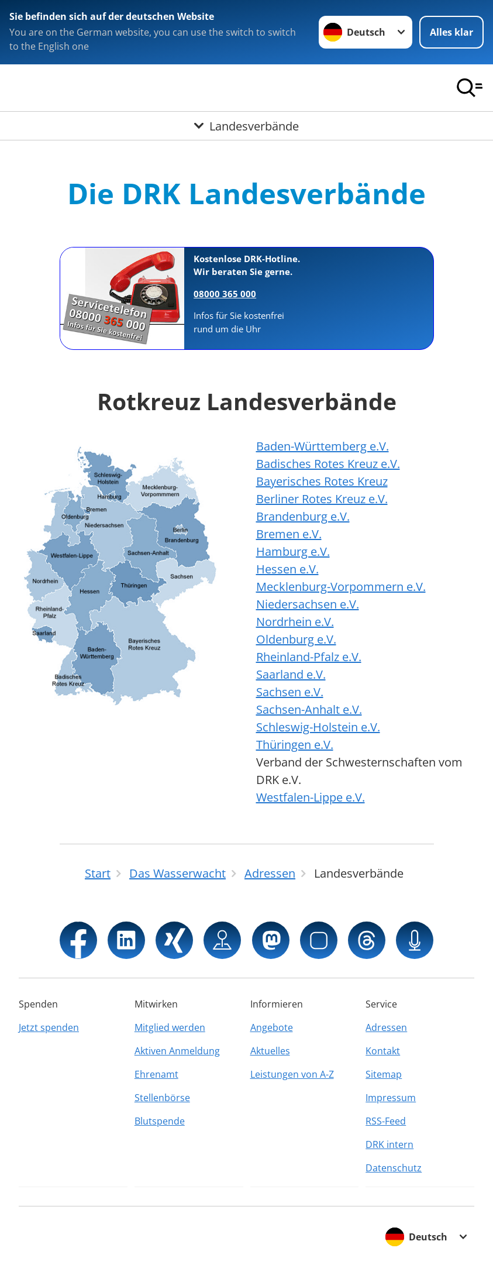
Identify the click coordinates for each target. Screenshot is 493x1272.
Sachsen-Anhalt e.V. (309, 709)
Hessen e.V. (287, 569)
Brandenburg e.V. (303, 516)
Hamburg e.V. (293, 551)
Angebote (271, 1027)
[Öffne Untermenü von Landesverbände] (246, 126)
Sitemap (384, 1074)
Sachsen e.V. (289, 692)
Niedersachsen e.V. (307, 604)
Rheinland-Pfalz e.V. (308, 657)
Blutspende (160, 1121)
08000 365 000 (225, 294)
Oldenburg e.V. (296, 639)
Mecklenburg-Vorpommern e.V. (341, 586)
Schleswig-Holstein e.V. (318, 727)
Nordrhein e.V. (295, 622)
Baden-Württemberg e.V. (322, 446)
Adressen (386, 1027)
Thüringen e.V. (294, 744)
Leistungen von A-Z (292, 1074)
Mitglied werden (170, 1027)
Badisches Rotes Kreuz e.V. (328, 464)
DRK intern (389, 1144)
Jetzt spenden (49, 1027)
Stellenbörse (162, 1097)
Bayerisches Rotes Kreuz (322, 481)
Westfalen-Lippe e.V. (310, 797)
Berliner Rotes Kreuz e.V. (322, 499)
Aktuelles (270, 1050)
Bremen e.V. (289, 534)
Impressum (391, 1097)
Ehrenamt (156, 1074)
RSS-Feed (386, 1121)
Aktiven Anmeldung (177, 1050)
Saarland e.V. (291, 674)
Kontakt (383, 1050)
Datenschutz (394, 1167)
